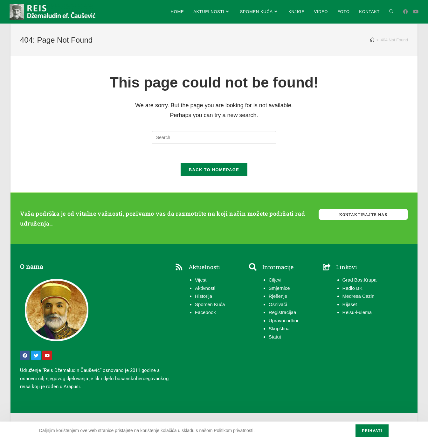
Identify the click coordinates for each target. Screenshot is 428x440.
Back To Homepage (214, 169)
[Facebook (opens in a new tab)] (406, 11)
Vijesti (201, 280)
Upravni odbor (284, 320)
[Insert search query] (214, 137)
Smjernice (279, 288)
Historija (203, 296)
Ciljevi (275, 280)
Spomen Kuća (210, 304)
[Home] (372, 40)
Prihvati (372, 431)
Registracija (281, 312)
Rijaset (349, 304)
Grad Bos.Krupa (359, 280)
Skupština (279, 329)
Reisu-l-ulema (357, 312)
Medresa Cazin (358, 296)
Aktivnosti (205, 288)
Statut (275, 336)
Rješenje (278, 296)
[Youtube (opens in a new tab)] (416, 11)
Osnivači (278, 304)
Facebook (205, 312)
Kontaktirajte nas (363, 214)
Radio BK (352, 288)
